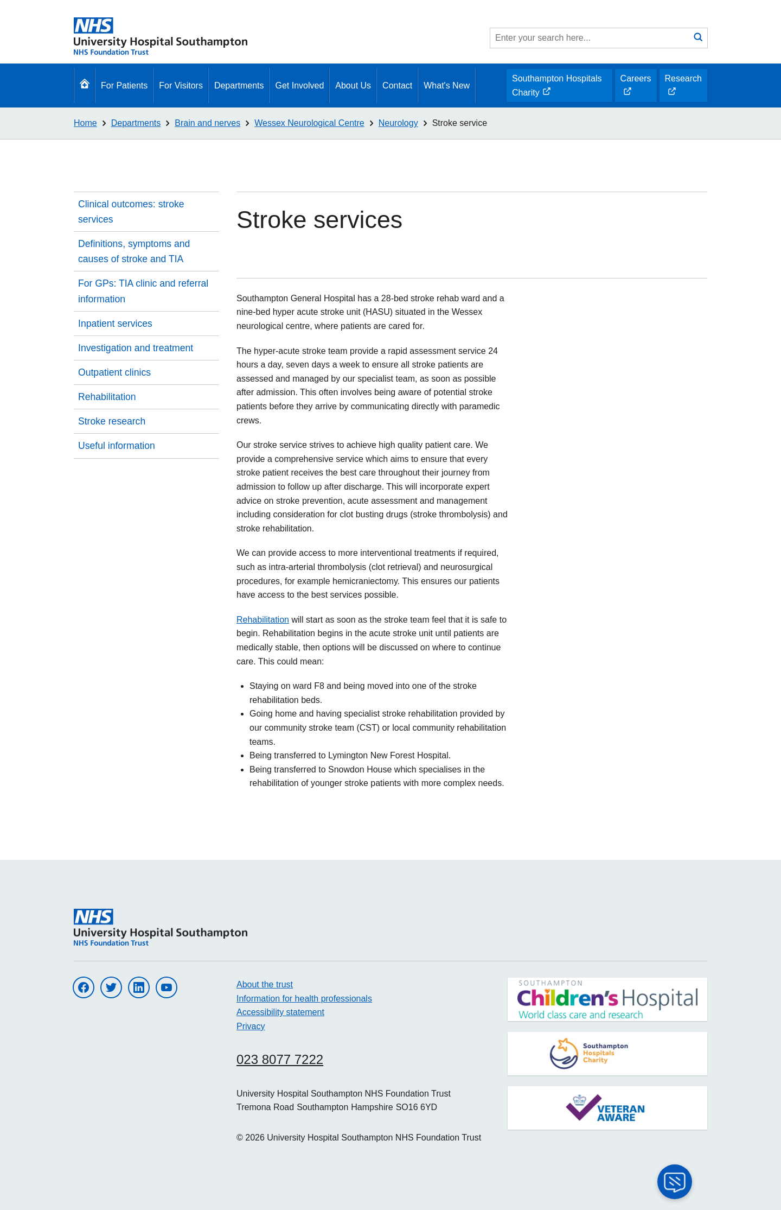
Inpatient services (115, 323)
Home (85, 123)
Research (683, 88)
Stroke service (459, 123)
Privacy (250, 1026)
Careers (635, 88)
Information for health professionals (304, 998)
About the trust (264, 984)
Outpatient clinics (114, 372)
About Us (353, 85)
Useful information (116, 445)
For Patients (124, 85)
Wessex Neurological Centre (309, 123)
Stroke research (111, 421)
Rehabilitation (107, 396)
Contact (397, 85)
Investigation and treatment (135, 348)
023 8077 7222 (279, 1059)
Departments (239, 85)
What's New (447, 85)
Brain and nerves (207, 123)
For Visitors (181, 85)
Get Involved (299, 85)
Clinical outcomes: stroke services (131, 212)
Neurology (398, 123)
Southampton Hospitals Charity (556, 88)
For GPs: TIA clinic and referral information (143, 291)
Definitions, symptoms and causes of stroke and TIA (134, 251)
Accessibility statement (280, 1012)
